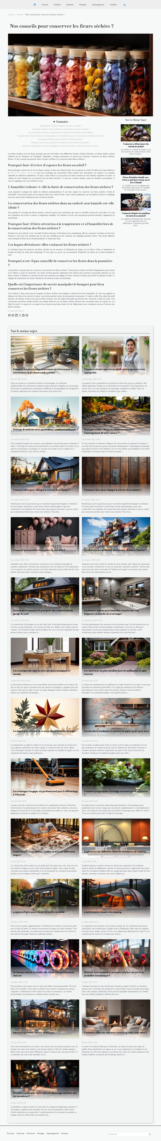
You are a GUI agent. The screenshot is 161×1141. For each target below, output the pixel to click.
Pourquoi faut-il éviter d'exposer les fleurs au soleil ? (61, 125)
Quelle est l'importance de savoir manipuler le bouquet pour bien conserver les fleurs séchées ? (60, 146)
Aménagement (98, 4)
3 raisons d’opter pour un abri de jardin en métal (38, 912)
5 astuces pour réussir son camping (102, 912)
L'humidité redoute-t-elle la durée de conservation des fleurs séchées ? (60, 129)
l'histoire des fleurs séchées (21, 172)
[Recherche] (129, 1134)
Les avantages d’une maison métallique (33, 1032)
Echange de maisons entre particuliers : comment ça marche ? (45, 429)
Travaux (45, 4)
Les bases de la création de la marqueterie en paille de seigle (44, 731)
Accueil (11, 14)
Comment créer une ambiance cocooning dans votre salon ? (115, 1032)
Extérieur (70, 4)
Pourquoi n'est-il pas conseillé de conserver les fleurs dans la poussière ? (60, 142)
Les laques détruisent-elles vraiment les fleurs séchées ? (60, 139)
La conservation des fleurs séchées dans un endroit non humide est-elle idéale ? (60, 132)
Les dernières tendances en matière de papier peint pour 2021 (116, 731)
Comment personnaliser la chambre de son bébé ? (39, 550)
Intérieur (57, 4)
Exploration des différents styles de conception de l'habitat (115, 851)
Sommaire (62, 122)
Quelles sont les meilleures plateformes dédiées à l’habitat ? (115, 550)
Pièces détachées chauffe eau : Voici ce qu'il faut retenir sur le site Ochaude (136, 180)
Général (113, 4)
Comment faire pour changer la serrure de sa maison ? (41, 489)
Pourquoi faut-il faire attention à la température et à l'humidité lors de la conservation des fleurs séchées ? (60, 135)
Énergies (82, 4)
